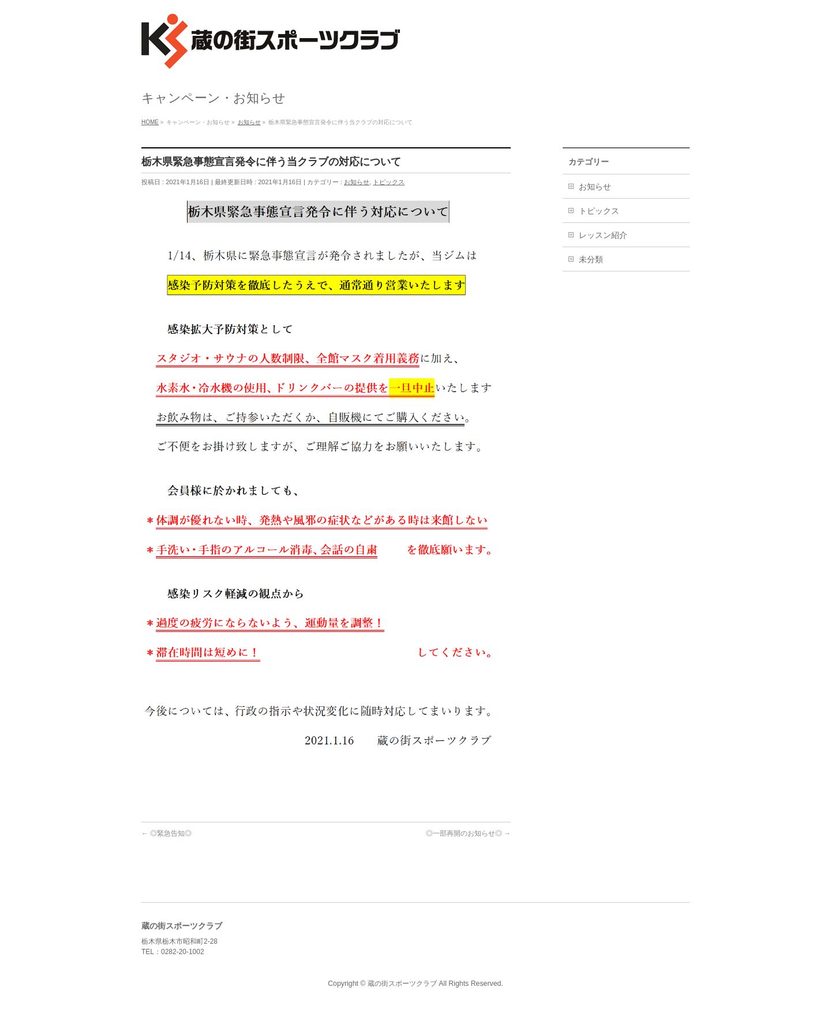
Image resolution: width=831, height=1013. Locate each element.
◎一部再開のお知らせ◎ (468, 833)
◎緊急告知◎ (166, 833)
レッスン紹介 (603, 235)
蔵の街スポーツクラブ (402, 984)
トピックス (389, 181)
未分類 (591, 259)
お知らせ (356, 181)
